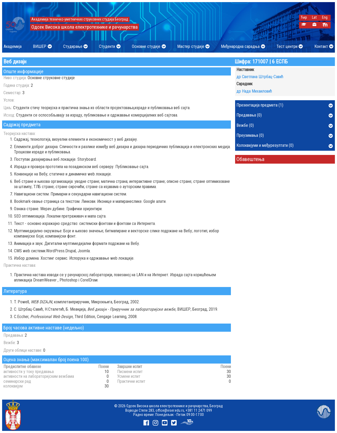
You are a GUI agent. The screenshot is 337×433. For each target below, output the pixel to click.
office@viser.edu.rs (170, 410)
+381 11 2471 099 (199, 410)
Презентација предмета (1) (284, 105)
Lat (314, 17)
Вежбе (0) (284, 126)
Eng (325, 17)
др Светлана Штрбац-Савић (259, 76)
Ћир (304, 17)
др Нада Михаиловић (254, 91)
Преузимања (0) (284, 136)
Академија (13, 46)
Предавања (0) (284, 115)
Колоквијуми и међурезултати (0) (284, 146)
